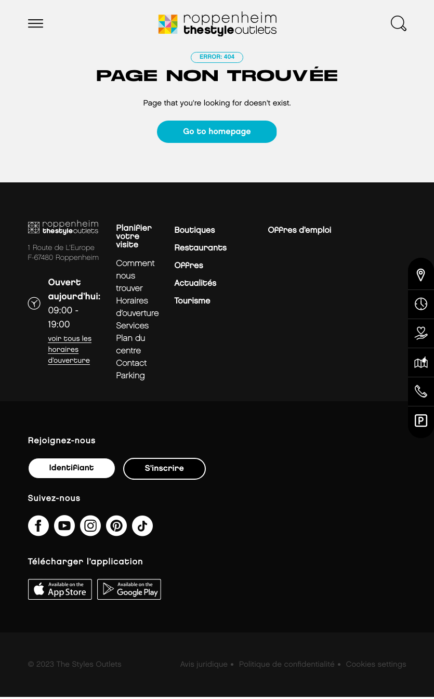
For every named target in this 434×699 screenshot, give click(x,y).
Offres (188, 268)
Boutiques (194, 232)
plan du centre (130, 347)
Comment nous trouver (135, 278)
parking (130, 378)
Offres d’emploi (299, 232)
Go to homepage (217, 132)
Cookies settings (376, 666)
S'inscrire (164, 470)
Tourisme (192, 303)
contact (131, 366)
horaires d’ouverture (137, 309)
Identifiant (71, 470)
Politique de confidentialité (287, 666)
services (132, 328)
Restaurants (200, 250)
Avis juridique (204, 666)
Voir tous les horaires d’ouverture (70, 352)
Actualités (195, 285)
